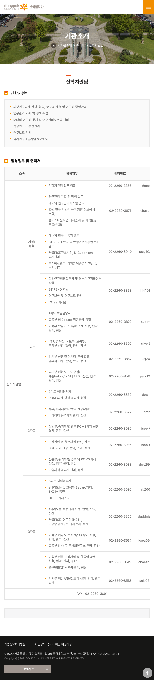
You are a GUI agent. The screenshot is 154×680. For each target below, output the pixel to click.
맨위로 (147, 673)
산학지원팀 (96, 45)
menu (148, 7)
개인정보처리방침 (14, 644)
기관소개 (66, 45)
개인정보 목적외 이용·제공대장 (53, 644)
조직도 (80, 45)
